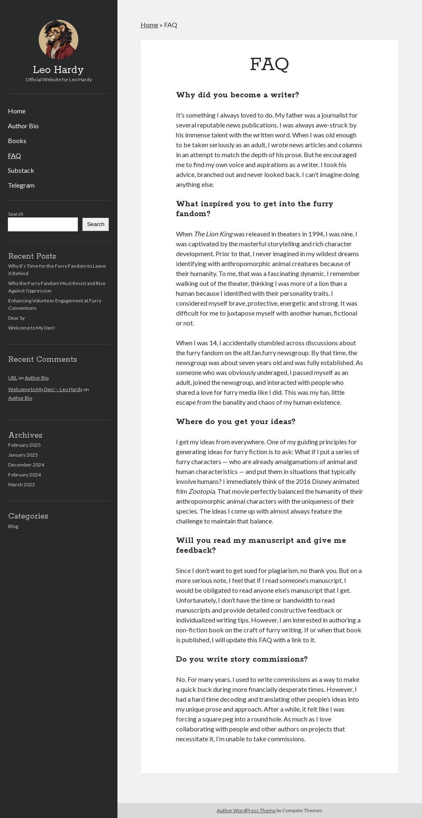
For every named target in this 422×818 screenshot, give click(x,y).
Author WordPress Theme (246, 810)
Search (15, 214)
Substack (21, 170)
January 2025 (23, 455)
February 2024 (24, 474)
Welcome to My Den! (31, 328)
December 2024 (26, 465)
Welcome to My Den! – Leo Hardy (45, 389)
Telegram (21, 185)
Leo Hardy (58, 70)
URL (12, 378)
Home (17, 111)
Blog (13, 526)
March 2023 (21, 484)
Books (17, 140)
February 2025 (24, 445)
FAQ (14, 155)
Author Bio (23, 126)
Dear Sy (16, 318)
